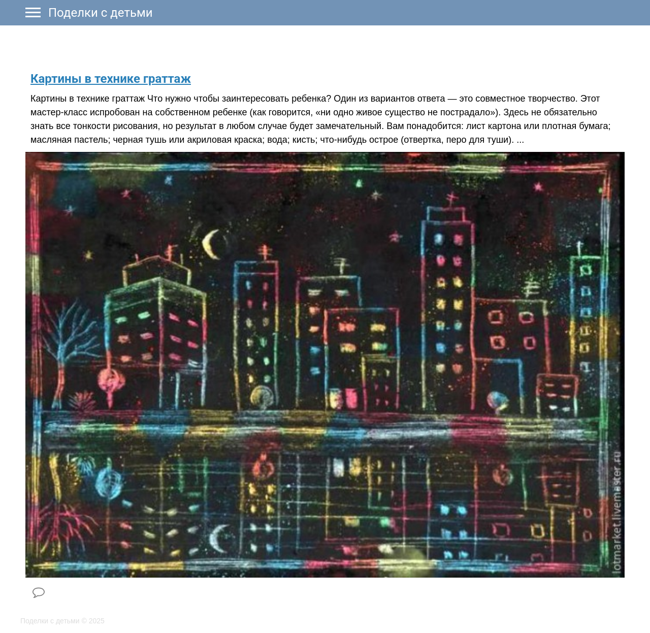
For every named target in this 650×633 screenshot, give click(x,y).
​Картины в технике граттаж (110, 79)
